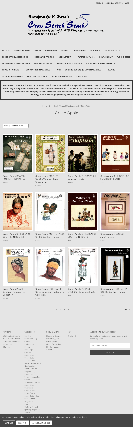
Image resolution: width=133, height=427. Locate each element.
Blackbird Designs (54, 336)
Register (119, 3)
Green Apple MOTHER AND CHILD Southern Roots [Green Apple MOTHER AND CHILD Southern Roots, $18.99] (49, 235)
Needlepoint (66, 57)
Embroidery (51, 50)
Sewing (111, 70)
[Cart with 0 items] (126, 3)
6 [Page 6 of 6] (71, 309)
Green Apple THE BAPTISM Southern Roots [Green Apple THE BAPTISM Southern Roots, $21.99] (82, 177)
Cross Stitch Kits (12, 70)
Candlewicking (22, 50)
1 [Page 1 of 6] (52, 309)
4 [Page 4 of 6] (64, 309)
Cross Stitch (112, 50)
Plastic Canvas (86, 57)
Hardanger (79, 50)
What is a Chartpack (37, 76)
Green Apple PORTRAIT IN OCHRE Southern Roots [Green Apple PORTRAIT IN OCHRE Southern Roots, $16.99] (114, 290)
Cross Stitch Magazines (39, 70)
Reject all (22, 422)
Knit (59, 70)
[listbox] (19, 126)
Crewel (37, 50)
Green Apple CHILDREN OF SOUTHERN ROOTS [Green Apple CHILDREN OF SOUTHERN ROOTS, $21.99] (114, 177)
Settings (9, 422)
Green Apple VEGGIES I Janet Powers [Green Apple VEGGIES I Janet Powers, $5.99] (112, 235)
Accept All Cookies (41, 422)
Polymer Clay (106, 57)
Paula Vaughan (52, 339)
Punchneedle (123, 57)
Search (99, 3)
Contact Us (81, 76)
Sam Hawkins (51, 341)
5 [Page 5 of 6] (68, 309)
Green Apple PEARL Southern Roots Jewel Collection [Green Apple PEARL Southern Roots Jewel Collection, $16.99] (14, 292)
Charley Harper (52, 347)
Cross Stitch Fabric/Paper (100, 63)
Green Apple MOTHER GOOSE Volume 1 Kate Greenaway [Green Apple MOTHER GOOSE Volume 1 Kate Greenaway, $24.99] (46, 179)
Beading (6, 50)
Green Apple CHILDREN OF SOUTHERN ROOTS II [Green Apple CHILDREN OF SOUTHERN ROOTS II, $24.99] (17, 235)
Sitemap (6, 347)
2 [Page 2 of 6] (56, 309)
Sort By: (7, 126)
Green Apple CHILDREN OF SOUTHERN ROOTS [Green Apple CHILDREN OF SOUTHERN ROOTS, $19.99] (82, 235)
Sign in (108, 3)
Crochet (95, 50)
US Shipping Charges (12, 76)
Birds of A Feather (53, 344)
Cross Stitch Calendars (69, 63)
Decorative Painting (44, 57)
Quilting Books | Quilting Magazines (84, 70)
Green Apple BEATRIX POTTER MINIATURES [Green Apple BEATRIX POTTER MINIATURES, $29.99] (14, 177)
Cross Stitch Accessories (16, 57)
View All (49, 350)
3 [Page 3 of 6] (60, 309)
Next (127, 309)
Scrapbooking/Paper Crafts (16, 63)
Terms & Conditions (61, 76)
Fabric (65, 50)
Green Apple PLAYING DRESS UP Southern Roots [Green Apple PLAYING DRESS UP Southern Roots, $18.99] (81, 290)
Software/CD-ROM (43, 63)
